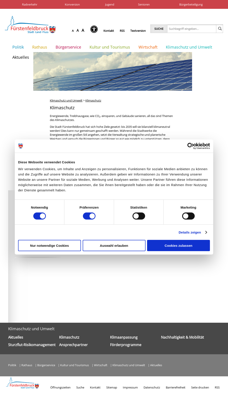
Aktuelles (20, 57)
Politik (18, 47)
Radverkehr (29, 4)
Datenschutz (152, 387)
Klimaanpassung (124, 337)
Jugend (109, 4)
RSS (122, 31)
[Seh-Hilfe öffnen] (95, 31)
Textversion (138, 31)
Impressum (130, 387)
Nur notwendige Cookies (49, 245)
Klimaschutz (93, 100)
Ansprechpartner (73, 344)
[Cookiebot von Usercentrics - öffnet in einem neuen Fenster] (190, 146)
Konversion (72, 4)
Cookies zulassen (178, 245)
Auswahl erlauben (114, 245)
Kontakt (108, 31)
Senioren (144, 4)
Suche (158, 29)
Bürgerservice (68, 47)
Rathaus (39, 47)
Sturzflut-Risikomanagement (32, 344)
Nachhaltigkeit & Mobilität (182, 337)
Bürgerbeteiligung (191, 4)
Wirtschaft (147, 47)
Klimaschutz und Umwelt (189, 47)
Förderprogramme (125, 344)
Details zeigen (190, 232)
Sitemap (111, 387)
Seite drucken (200, 387)
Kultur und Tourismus (110, 47)
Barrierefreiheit (175, 387)
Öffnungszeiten (60, 387)
